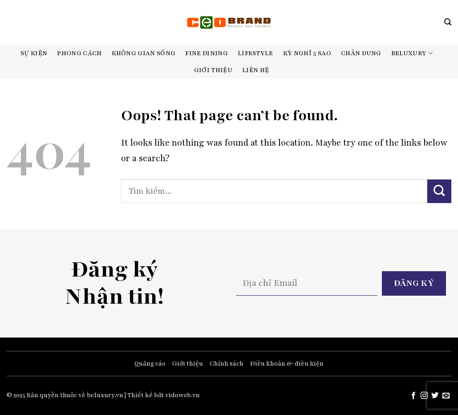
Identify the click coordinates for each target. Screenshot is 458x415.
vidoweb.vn (182, 395)
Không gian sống (144, 53)
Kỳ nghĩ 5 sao (307, 53)
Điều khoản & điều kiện (287, 363)
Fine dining (206, 53)
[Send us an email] (446, 396)
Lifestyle (255, 53)
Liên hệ (255, 70)
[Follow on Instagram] (424, 396)
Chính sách (226, 363)
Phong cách (79, 53)
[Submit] (439, 191)
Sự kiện (33, 53)
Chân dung (361, 53)
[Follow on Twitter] (434, 396)
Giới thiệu (213, 70)
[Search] (447, 22)
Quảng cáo (150, 363)
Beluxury (412, 53)
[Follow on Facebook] (413, 396)
